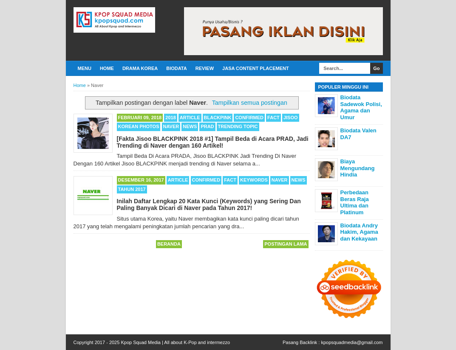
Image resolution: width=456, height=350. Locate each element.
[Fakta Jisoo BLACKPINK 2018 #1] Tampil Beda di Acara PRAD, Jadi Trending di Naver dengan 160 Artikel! (213, 142)
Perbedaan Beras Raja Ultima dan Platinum (354, 202)
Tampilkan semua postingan (249, 102)
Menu (84, 68)
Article (190, 117)
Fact (273, 117)
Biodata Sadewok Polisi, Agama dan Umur (361, 107)
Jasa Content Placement (255, 68)
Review (204, 68)
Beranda (169, 243)
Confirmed (249, 117)
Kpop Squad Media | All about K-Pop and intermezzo (175, 342)
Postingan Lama (285, 243)
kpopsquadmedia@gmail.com (351, 342)
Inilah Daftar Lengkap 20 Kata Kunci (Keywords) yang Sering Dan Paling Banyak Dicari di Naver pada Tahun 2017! (209, 204)
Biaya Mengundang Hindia (357, 168)
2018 (170, 117)
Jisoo (290, 117)
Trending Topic (238, 126)
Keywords (254, 179)
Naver (171, 126)
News (190, 126)
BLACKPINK (218, 117)
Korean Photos (138, 126)
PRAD (207, 126)
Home (107, 68)
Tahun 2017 (132, 189)
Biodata (176, 68)
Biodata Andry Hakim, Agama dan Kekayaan (359, 232)
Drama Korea (140, 68)
